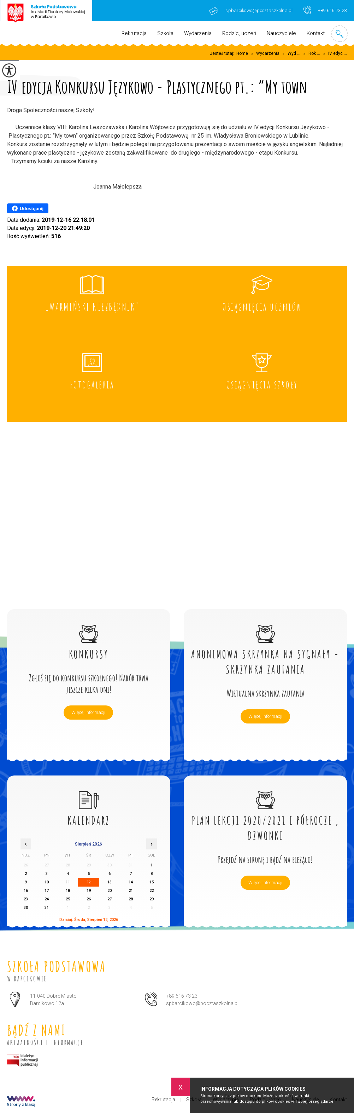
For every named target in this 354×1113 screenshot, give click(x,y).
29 (151, 899)
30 (26, 907)
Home (242, 53)
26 (89, 899)
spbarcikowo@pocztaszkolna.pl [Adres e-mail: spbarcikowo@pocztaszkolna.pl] (202, 1003)
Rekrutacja (134, 33)
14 (131, 882)
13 (109, 882)
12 (89, 882)
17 (47, 890)
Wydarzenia (198, 33)
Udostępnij (27, 208)
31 (47, 907)
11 (68, 882)
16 (26, 890)
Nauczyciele (281, 33)
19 (89, 890)
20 (109, 890)
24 (47, 899)
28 (131, 899)
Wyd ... (289, 53)
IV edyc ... (333, 53)
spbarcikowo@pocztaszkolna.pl (251, 11)
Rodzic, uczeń (239, 33)
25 (68, 899)
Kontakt (316, 33)
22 (151, 890)
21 (131, 890)
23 (26, 899)
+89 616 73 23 (325, 10)
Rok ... (310, 53)
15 (151, 882)
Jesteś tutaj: (223, 53)
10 (47, 882)
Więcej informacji (88, 712)
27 (109, 899)
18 (68, 890)
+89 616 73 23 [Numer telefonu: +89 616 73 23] (181, 996)
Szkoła (165, 33)
